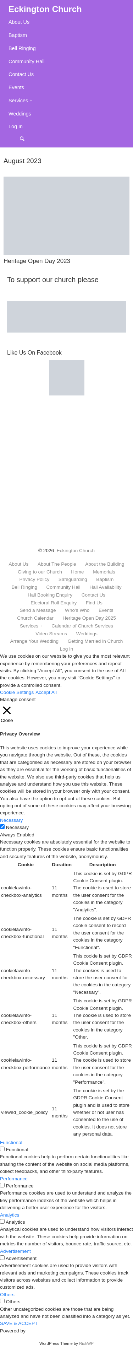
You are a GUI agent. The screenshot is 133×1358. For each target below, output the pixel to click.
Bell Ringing (22, 48)
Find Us (94, 602)
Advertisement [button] (15, 1251)
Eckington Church (76, 550)
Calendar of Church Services (82, 626)
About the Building (104, 564)
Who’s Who (77, 610)
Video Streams (51, 633)
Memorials (104, 572)
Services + (21, 100)
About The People (57, 564)
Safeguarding (73, 579)
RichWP (86, 1343)
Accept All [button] (46, 692)
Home (77, 572)
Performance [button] (14, 1178)
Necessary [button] (11, 820)
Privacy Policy (35, 579)
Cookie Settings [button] (17, 692)
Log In (16, 126)
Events (16, 87)
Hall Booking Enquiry (50, 595)
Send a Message (38, 610)
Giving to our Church (40, 572)
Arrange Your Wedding (34, 641)
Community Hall (27, 61)
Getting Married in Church (95, 641)
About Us (19, 22)
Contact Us (21, 74)
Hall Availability (105, 587)
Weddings (20, 114)
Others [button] (7, 1294)
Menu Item (14, 138)
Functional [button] (11, 1142)
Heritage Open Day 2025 (89, 618)
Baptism (18, 35)
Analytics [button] (9, 1215)
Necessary (17, 827)
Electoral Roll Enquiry (54, 602)
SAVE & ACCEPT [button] (19, 1323)
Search (25, 138)
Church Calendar (35, 618)
